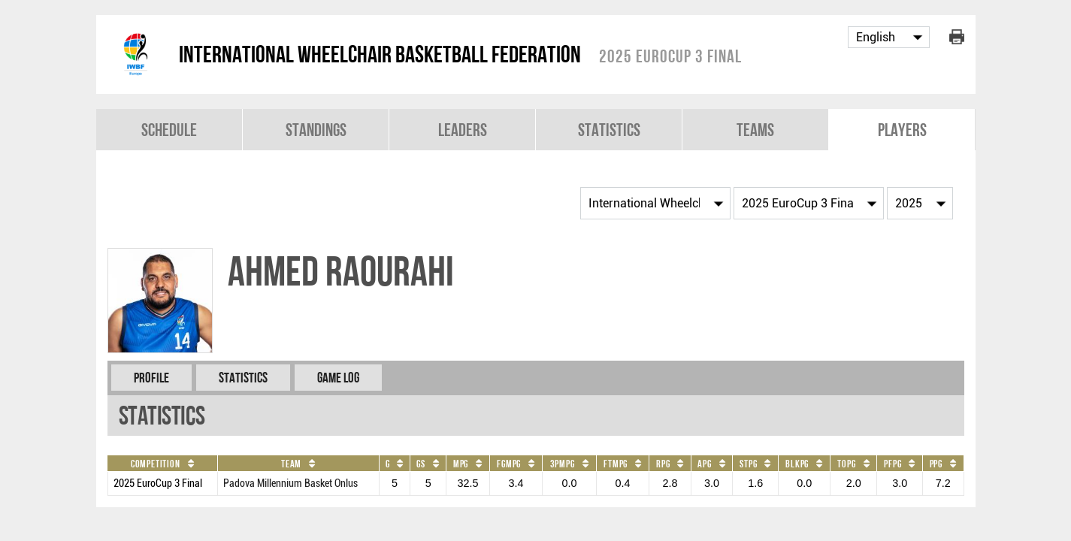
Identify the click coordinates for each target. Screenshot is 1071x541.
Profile (151, 377)
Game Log (338, 377)
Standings (316, 129)
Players (902, 129)
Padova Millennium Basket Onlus (290, 483)
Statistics (609, 129)
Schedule (169, 129)
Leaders (462, 129)
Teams (755, 129)
